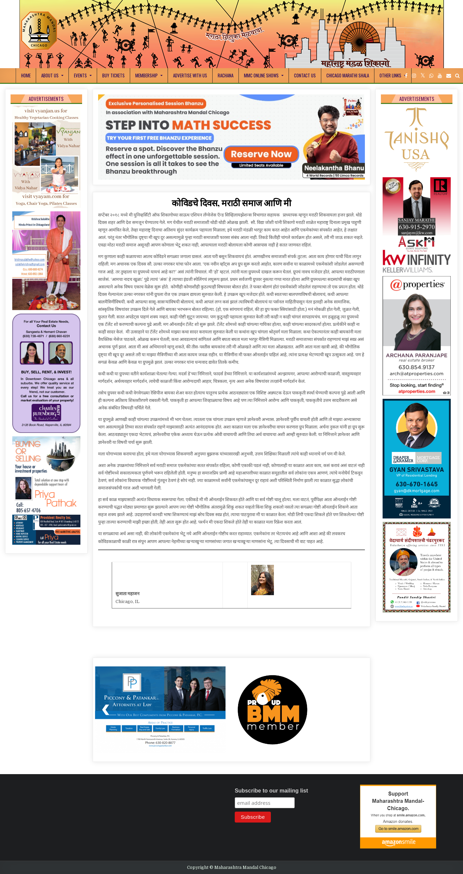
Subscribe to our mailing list (271, 791)
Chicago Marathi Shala (347, 75)
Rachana (225, 75)
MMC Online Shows (261, 75)
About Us (50, 75)
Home (26, 75)
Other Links (390, 75)
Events (80, 75)
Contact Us (305, 75)
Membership (146, 75)
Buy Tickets (113, 75)
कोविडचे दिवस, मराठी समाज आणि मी (231, 203)
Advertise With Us (190, 75)
